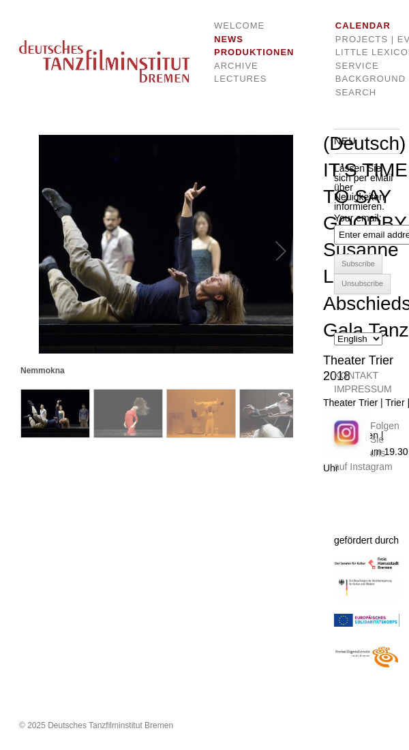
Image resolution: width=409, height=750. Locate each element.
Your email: (358, 218)
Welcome (239, 25)
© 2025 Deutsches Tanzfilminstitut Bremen (96, 725)
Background (358, 79)
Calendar (358, 25)
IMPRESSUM (363, 389)
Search (355, 92)
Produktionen (243, 52)
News (228, 39)
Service (357, 66)
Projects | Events (358, 39)
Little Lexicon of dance (358, 52)
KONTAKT (356, 375)
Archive (236, 66)
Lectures (240, 79)
